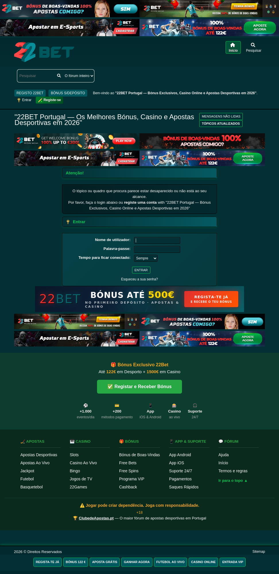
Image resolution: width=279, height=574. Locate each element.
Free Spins (129, 471)
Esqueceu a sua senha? (139, 279)
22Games (78, 487)
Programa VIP (131, 479)
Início (223, 463)
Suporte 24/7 (180, 471)
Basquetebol (31, 487)
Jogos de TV (81, 479)
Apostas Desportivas (38, 454)
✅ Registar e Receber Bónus (139, 386)
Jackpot (27, 471)
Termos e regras (232, 471)
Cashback (128, 487)
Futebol (27, 479)
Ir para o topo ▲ (233, 480)
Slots (74, 454)
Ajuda (223, 454)
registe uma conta (140, 202)
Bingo (75, 471)
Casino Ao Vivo (83, 463)
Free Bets (128, 463)
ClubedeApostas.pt (96, 518)
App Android (180, 454)
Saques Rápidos (184, 487)
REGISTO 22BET (30, 93)
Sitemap (258, 552)
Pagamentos (180, 479)
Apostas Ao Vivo (35, 463)
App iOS (176, 463)
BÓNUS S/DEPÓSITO (68, 93)
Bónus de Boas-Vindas (139, 454)
